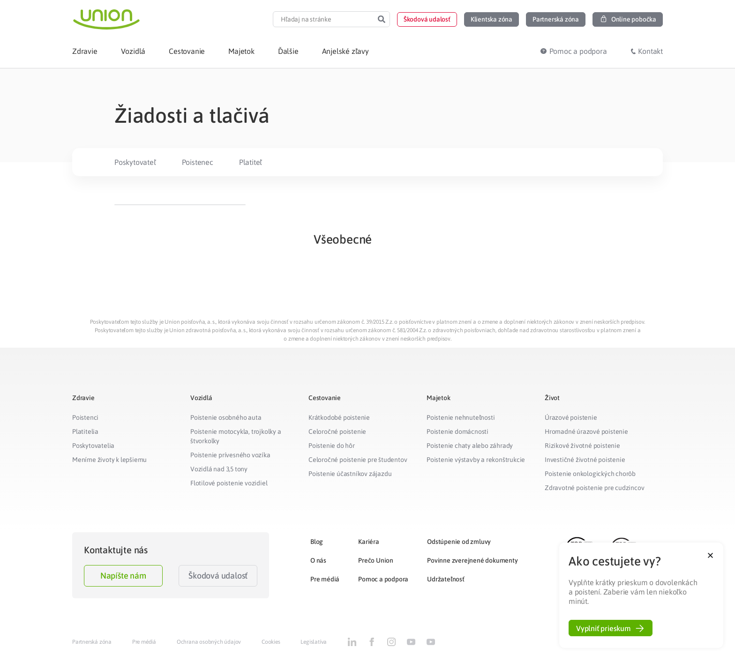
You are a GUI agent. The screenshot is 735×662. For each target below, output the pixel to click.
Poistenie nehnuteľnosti (461, 417)
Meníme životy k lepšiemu (109, 459)
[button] (427, 19)
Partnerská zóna (92, 642)
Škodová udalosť (218, 575)
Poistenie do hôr (331, 445)
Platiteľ (250, 162)
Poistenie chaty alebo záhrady (470, 445)
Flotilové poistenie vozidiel (228, 483)
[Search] (382, 19)
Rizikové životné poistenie (582, 445)
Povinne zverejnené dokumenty (472, 560)
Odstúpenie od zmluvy (459, 541)
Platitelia (85, 431)
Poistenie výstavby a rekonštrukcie (476, 459)
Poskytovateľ (135, 162)
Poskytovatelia (93, 445)
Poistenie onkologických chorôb (590, 473)
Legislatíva (313, 642)
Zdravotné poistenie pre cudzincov (594, 487)
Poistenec (197, 162)
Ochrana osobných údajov (209, 642)
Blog (316, 541)
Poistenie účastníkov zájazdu (349, 473)
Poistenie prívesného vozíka (230, 455)
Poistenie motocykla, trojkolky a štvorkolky (235, 436)
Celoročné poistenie (337, 431)
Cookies (271, 642)
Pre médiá (324, 579)
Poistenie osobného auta (225, 417)
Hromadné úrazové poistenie (586, 431)
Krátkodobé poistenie (339, 417)
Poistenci (85, 417)
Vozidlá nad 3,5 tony (219, 469)
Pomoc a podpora (383, 579)
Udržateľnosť (446, 579)
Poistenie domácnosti (457, 431)
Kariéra (368, 541)
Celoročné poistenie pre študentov (357, 459)
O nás (318, 560)
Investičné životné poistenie (585, 459)
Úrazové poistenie (571, 417)
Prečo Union (375, 560)
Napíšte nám (123, 575)
